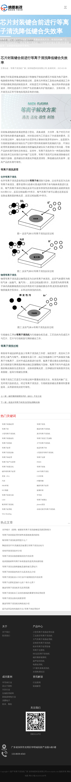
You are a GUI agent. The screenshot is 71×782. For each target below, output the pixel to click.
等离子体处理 (7, 457)
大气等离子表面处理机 (42, 639)
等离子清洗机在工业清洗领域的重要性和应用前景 (23, 593)
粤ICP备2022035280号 (37, 776)
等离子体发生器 (8, 495)
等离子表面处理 (8, 424)
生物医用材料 (8, 693)
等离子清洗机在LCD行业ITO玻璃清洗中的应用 (22, 577)
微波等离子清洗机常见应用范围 (16, 588)
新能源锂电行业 (9, 697)
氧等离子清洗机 (8, 504)
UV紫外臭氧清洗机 (41, 668)
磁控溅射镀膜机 (39, 657)
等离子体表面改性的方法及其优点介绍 (18, 572)
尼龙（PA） (6, 476)
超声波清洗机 (39, 661)
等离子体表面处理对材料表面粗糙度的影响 (20, 535)
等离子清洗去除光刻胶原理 (14, 598)
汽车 (3, 481)
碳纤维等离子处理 (8, 471)
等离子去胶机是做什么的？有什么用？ (18, 582)
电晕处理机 (38, 665)
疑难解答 (37, 686)
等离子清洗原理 (9, 169)
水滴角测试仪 (39, 672)
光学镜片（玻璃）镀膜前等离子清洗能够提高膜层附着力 (26, 530)
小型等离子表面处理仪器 (43, 632)
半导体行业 (7, 682)
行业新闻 (37, 682)
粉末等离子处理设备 (41, 646)
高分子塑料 (7, 686)
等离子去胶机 (39, 650)
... (69, 522)
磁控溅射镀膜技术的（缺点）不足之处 (25, 396)
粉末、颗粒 (7, 704)
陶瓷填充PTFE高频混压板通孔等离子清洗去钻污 (23, 545)
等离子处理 (6, 448)
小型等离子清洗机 (8, 434)
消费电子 (6, 700)
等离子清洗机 (23, 334)
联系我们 (6, 636)
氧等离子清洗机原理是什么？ (15, 540)
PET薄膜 (5, 490)
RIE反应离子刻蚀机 (41, 654)
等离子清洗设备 (8, 453)
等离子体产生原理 (8, 462)
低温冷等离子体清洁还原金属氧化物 (24, 402)
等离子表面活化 (8, 467)
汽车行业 (6, 690)
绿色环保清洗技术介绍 (12, 551)
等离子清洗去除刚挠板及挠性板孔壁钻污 (19, 567)
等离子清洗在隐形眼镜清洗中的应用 (17, 556)
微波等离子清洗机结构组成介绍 (16, 604)
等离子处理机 (7, 509)
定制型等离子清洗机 (41, 643)
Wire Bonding (6, 514)
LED (3, 500)
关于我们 (6, 632)
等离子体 (34, 180)
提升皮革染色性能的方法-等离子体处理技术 (21, 609)
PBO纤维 (5, 486)
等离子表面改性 (8, 438)
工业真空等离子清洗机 (42, 636)
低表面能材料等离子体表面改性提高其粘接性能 (22, 561)
